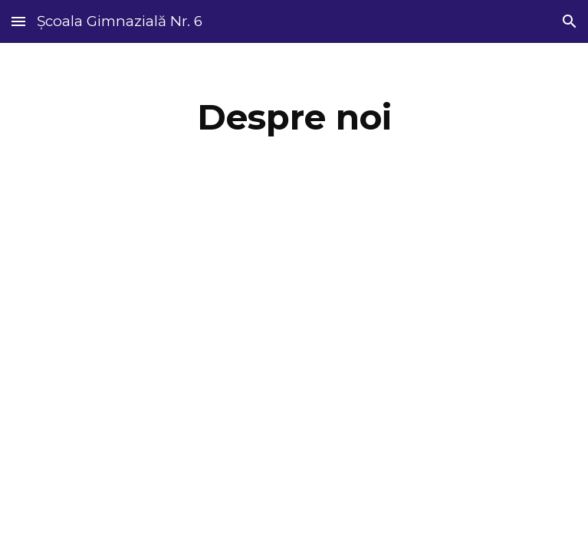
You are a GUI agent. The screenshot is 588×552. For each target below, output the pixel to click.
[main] (294, 117)
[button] (18, 21)
